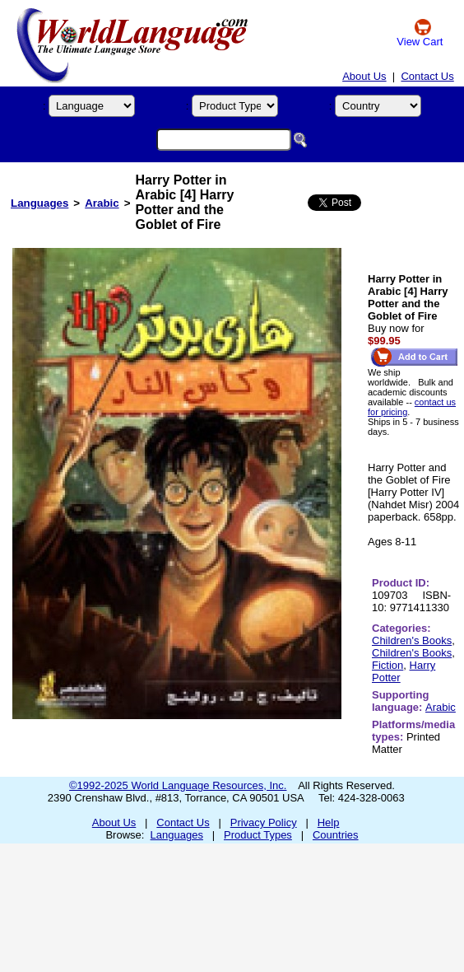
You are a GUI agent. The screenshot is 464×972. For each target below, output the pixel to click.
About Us (364, 76)
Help (329, 822)
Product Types (258, 835)
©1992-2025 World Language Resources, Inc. (177, 785)
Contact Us (427, 76)
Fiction (387, 665)
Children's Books (412, 640)
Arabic (101, 203)
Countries (336, 835)
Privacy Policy (263, 822)
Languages (39, 203)
